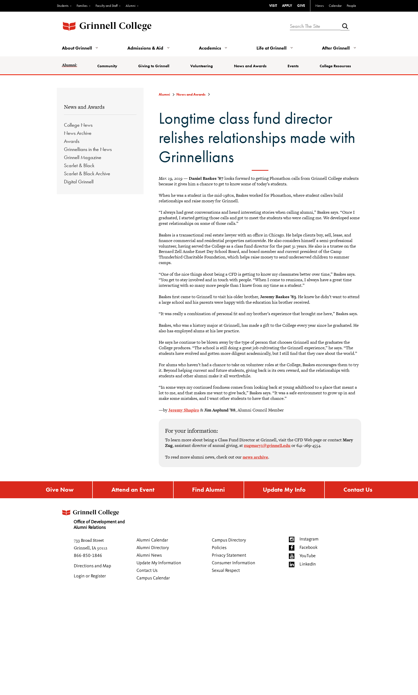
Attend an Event (132, 490)
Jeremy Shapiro (183, 410)
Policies (219, 548)
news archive (255, 457)
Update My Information (158, 563)
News (319, 5)
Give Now (60, 490)
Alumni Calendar (152, 540)
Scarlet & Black (79, 165)
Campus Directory (229, 540)
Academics (210, 48)
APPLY (287, 5)
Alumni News (149, 555)
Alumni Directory (152, 548)
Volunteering (201, 66)
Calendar (335, 5)
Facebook (308, 547)
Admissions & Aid (145, 48)
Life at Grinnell (272, 48)
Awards (71, 141)
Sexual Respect (226, 570)
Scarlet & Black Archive (87, 173)
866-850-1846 (88, 555)
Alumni (130, 5)
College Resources (335, 66)
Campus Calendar (153, 578)
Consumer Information (233, 563)
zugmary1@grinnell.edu (267, 445)
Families (82, 5)
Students (62, 5)
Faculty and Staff (107, 5)
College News (78, 125)
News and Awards (250, 66)
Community (107, 66)
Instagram (308, 539)
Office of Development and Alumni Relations (93, 518)
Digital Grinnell (79, 181)
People (351, 5)
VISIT (273, 5)
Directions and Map (92, 566)
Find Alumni (208, 490)
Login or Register (90, 576)
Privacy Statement (229, 555)
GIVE (301, 5)
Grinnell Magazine (82, 157)
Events (293, 66)
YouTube (307, 556)
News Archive (77, 133)
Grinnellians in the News (88, 149)
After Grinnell (336, 48)
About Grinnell (77, 48)
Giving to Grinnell (153, 66)
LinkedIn (307, 564)
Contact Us (357, 490)
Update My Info (284, 490)
